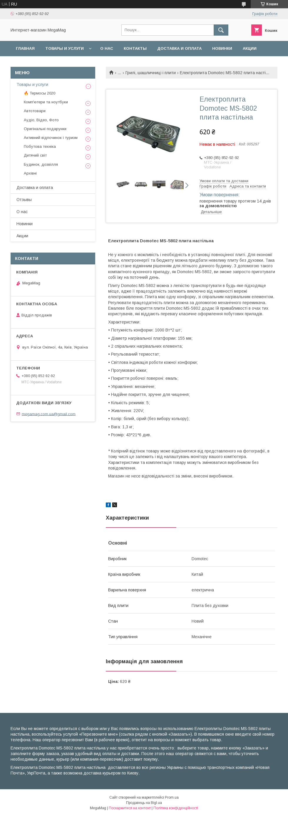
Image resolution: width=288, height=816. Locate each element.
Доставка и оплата (179, 48)
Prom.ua (172, 797)
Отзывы (24, 199)
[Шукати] (221, 30)
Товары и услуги (64, 48)
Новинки (222, 48)
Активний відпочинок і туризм (51, 137)
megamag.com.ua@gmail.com (49, 414)
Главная (25, 48)
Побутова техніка (40, 146)
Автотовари (35, 111)
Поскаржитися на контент (130, 808)
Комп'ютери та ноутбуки (46, 102)
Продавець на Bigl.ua (144, 803)
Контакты (135, 48)
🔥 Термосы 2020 (39, 93)
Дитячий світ (35, 155)
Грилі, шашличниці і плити (150, 72)
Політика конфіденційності (175, 808)
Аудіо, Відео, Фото (41, 120)
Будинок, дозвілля (41, 164)
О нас (106, 48)
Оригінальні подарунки (45, 129)
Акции (250, 48)
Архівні (30, 173)
